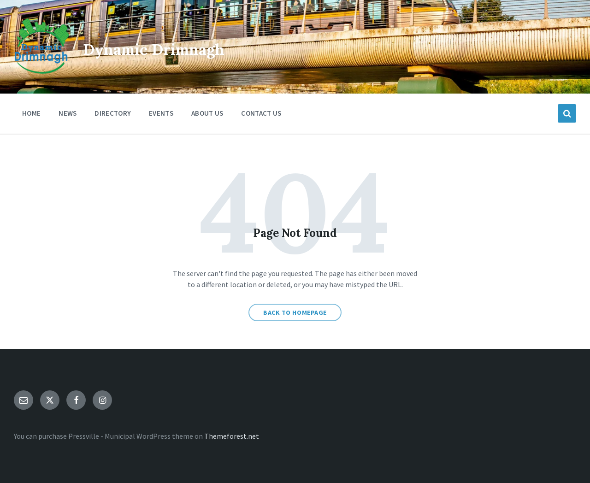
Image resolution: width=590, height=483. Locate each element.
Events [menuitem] (161, 113)
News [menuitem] (68, 113)
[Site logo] (41, 71)
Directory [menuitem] (112, 113)
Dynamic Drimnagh (188, 47)
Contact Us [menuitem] (261, 113)
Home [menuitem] (31, 113)
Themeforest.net (231, 436)
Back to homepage (295, 312)
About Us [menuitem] (207, 113)
